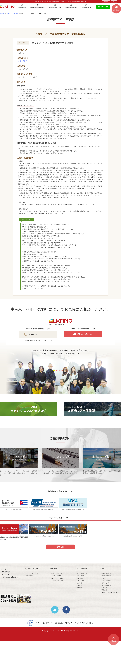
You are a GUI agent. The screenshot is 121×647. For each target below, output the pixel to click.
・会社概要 (78, 583)
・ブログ (102, 578)
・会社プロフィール (81, 573)
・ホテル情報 (29, 575)
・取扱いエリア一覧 (56, 573)
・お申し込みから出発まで (58, 580)
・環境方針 (103, 590)
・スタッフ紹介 (79, 575)
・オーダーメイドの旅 (31, 573)
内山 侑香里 (22, 61)
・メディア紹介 (79, 580)
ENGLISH (106, 1)
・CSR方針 (103, 587)
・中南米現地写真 (105, 573)
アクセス (60, 547)
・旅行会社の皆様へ (106, 575)
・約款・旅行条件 (105, 580)
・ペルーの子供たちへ (81, 578)
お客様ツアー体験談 (12, 13)
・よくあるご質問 (55, 575)
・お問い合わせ (104, 583)
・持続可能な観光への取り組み (109, 592)
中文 (114, 1)
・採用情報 (78, 587)
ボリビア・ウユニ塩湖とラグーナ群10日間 (52, 43)
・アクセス (78, 585)
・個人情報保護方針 (106, 585)
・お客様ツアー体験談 (56, 578)
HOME (2, 13)
